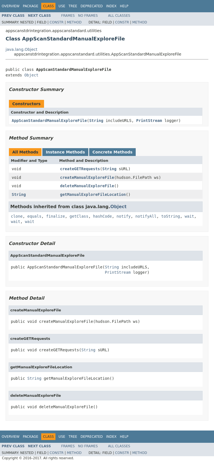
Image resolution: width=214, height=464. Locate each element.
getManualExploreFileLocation (93, 194)
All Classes (119, 16)
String (96, 120)
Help (124, 6)
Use (62, 6)
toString (170, 216)
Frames (68, 16)
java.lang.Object (21, 49)
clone (17, 216)
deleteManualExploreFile (87, 186)
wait (189, 216)
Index (111, 6)
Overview (11, 6)
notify (123, 216)
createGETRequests (80, 169)
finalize (55, 216)
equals (34, 216)
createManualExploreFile (87, 177)
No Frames (88, 16)
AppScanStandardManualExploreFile (49, 120)
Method (74, 22)
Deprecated (92, 6)
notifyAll (146, 216)
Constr (57, 22)
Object (31, 75)
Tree (73, 6)
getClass (79, 216)
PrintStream (149, 120)
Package (30, 6)
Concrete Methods (113, 152)
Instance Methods (65, 152)
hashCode (102, 216)
